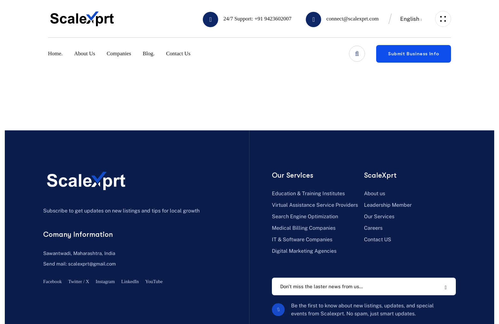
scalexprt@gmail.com (92, 263)
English (409, 19)
